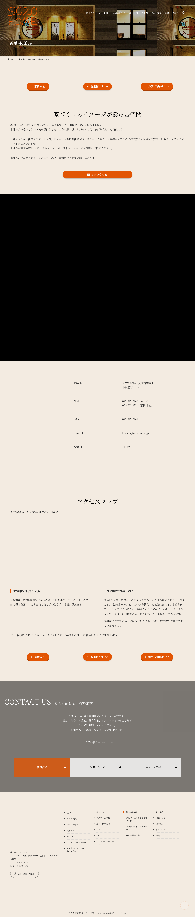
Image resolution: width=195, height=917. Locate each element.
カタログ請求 (72, 818)
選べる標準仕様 (103, 823)
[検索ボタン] (183, 13)
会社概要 (160, 823)
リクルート (160, 829)
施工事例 (70, 830)
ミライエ (100, 829)
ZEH (98, 835)
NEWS (70, 836)
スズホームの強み (104, 817)
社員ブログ (160, 835)
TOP (69, 812)
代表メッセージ (162, 817)
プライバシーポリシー (76, 842)
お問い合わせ (72, 824)
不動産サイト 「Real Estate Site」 (75, 849)
